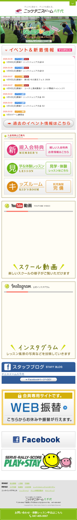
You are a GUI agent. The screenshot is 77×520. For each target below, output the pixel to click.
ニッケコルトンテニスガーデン (44, 487)
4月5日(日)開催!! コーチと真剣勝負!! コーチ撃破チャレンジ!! (36, 88)
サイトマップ (50, 490)
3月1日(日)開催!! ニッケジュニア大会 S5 (26, 97)
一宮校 (20, 483)
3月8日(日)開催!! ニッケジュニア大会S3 (25, 71)
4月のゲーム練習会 (15, 115)
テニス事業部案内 (37, 490)
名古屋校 (13, 483)
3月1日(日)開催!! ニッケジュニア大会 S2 (26, 106)
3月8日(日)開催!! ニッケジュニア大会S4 (25, 62)
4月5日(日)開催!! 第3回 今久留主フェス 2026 (28, 80)
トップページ (24, 490)
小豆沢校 (28, 487)
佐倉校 (20, 487)
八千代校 (13, 487)
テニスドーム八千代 (13, 374)
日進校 (27, 483)
